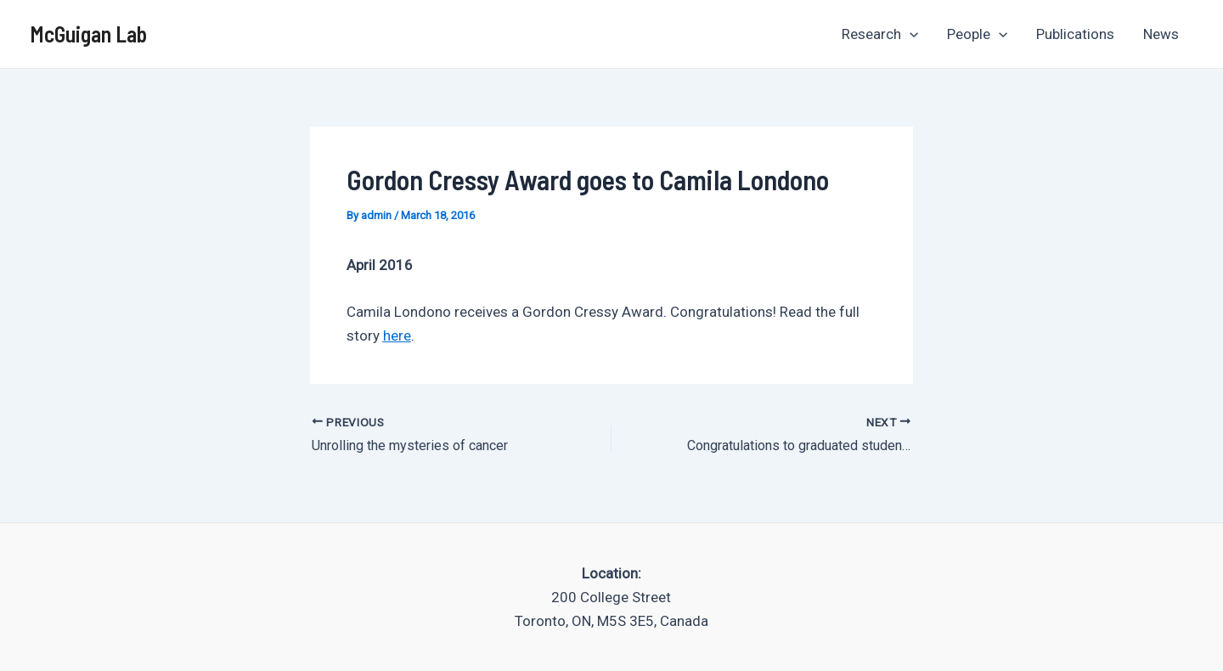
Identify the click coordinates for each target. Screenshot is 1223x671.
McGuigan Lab (88, 33)
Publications (1075, 33)
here (397, 335)
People (977, 34)
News (1161, 33)
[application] (909, 34)
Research (880, 34)
